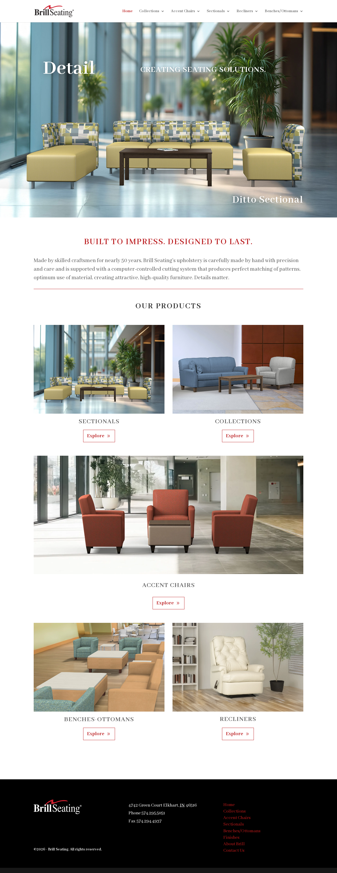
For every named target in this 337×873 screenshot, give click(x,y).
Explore (95, 436)
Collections (149, 11)
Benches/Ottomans (281, 11)
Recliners (244, 11)
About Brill (234, 844)
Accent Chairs (183, 11)
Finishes (231, 837)
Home (127, 11)
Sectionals (216, 11)
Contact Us (233, 850)
